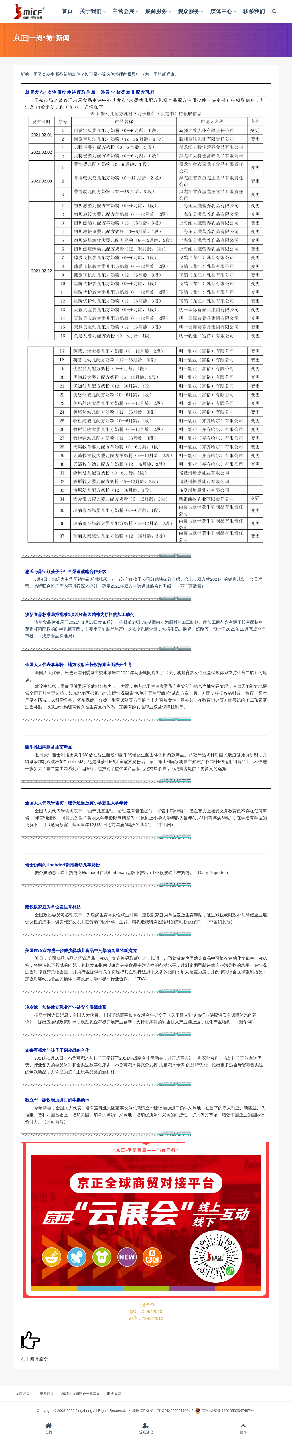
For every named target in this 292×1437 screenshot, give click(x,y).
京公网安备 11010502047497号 (228, 1410)
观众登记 (145, 1428)
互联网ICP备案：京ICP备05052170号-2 (161, 1410)
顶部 (243, 1428)
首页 (48, 1428)
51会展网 (114, 1394)
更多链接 (47, 1394)
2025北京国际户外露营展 (80, 1394)
